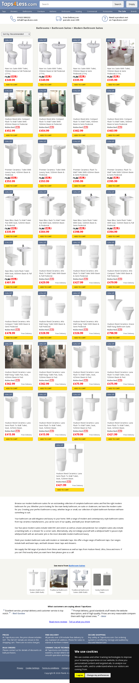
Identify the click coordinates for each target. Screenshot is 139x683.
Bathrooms (27, 15)
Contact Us (66, 671)
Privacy (20, 671)
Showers (13, 15)
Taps (4, 15)
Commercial (92, 15)
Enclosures (66, 15)
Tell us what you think (79, 625)
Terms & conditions (50, 671)
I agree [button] (79, 675)
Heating (79, 15)
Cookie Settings (32, 671)
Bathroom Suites (77, 569)
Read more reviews (58, 625)
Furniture (41, 15)
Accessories (107, 15)
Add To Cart (11, 88)
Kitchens (53, 15)
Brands (134, 15)
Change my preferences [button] (98, 675)
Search (117, 6)
